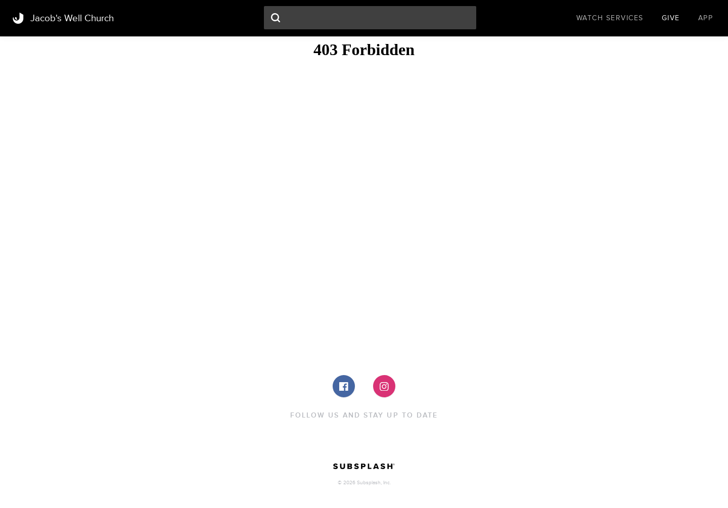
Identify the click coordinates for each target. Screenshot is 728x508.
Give (671, 18)
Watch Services (610, 18)
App (705, 18)
